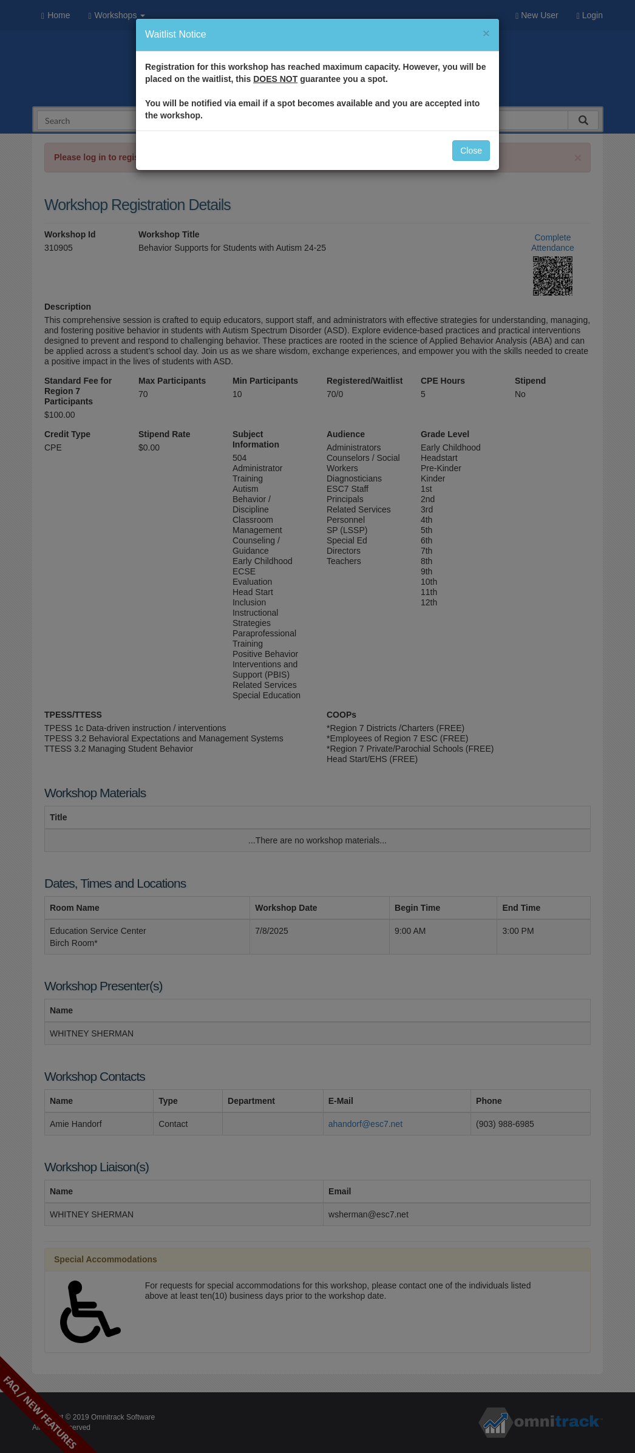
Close (471, 150)
